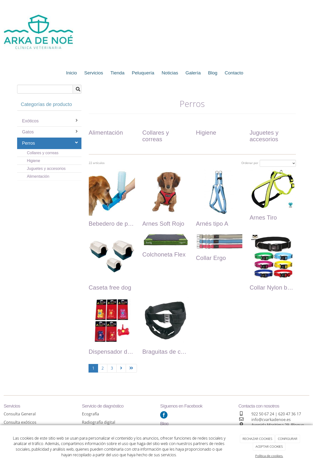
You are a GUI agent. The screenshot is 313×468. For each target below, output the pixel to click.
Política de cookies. (269, 456)
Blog (212, 72)
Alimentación (38, 176)
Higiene (33, 161)
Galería (193, 72)
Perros (50, 143)
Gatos (50, 131)
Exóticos (50, 120)
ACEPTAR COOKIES (269, 446)
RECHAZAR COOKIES (257, 438)
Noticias (170, 72)
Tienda (117, 72)
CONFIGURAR (287, 438)
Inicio (71, 72)
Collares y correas (42, 153)
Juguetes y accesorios (46, 168)
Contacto (234, 72)
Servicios (93, 72)
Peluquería (143, 72)
